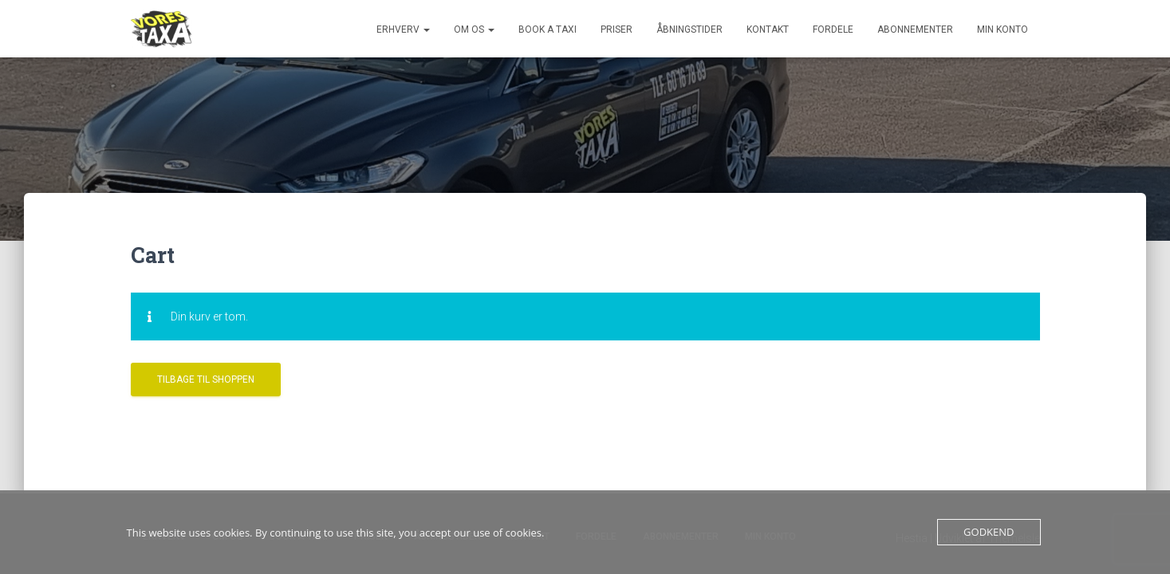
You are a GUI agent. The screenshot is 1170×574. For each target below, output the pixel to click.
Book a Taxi (547, 29)
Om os (474, 29)
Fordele (833, 29)
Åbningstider (689, 29)
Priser (616, 29)
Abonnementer (915, 29)
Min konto (1002, 29)
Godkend (988, 532)
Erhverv (403, 29)
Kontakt (768, 29)
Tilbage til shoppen (205, 377)
